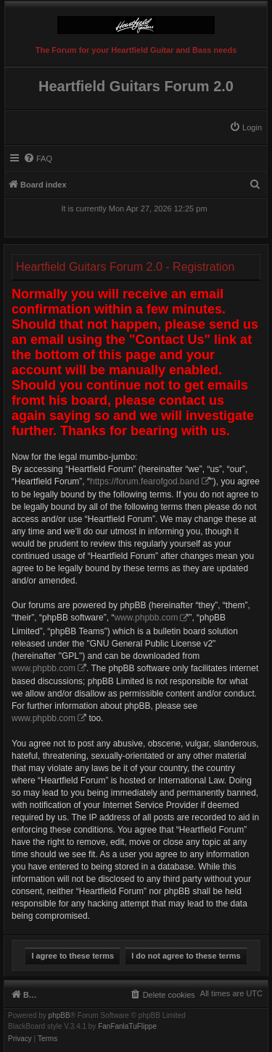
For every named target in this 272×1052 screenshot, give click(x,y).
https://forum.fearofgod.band (144, 481)
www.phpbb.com (146, 618)
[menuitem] (245, 127)
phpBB (59, 1015)
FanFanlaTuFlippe (127, 1026)
